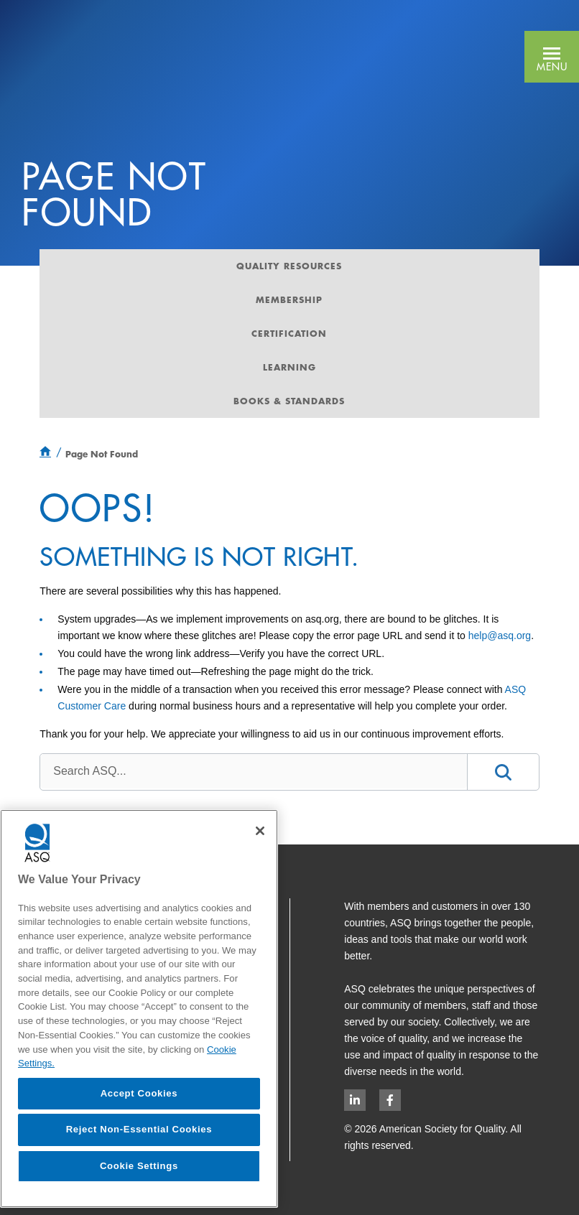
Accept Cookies (139, 1093)
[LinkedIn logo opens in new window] (355, 1100)
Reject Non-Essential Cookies (139, 1129)
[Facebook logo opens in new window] (390, 1100)
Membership (289, 299)
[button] (551, 57)
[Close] (260, 831)
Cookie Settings (139, 1165)
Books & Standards (289, 400)
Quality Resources (289, 265)
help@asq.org (499, 635)
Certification (289, 333)
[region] (139, 1008)
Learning (289, 367)
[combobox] (253, 771)
